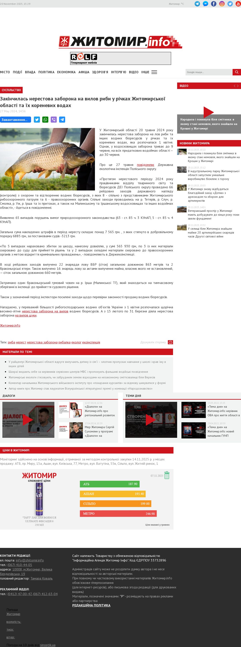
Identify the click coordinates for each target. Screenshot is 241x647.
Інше (145, 72)
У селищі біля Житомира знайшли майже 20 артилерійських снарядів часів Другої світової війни (211, 232)
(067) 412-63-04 (45, 594)
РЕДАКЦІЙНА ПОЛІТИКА (91, 605)
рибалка (64, 342)
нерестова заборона (42, 342)
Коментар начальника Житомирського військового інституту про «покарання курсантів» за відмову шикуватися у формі (87, 383)
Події (17, 72)
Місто (5, 72)
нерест (21, 342)
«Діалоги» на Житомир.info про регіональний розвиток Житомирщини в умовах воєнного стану (100, 415)
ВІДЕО (134, 72)
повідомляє (145, 164)
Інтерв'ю (118, 72)
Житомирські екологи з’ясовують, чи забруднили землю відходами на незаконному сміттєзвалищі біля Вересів (82, 377)
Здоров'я (100, 72)
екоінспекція (91, 342)
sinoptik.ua (47, 645)
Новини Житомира (194, 143)
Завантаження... (14, 119)
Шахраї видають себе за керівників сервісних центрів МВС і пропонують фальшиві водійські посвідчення (78, 372)
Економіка (66, 72)
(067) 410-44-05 (20, 565)
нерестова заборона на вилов (45, 311)
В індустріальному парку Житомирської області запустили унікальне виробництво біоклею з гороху (213, 175)
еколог (76, 342)
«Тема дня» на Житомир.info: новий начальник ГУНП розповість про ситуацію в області (223, 435)
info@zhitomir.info (30, 560)
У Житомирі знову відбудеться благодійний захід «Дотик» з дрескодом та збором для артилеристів (208, 195)
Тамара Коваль (41, 578)
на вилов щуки (25, 315)
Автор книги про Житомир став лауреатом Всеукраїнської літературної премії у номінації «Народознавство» (81, 388)
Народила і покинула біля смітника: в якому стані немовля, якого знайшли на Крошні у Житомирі (214, 157)
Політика (46, 72)
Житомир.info (10, 325)
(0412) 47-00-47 (20, 594)
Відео (184, 86)
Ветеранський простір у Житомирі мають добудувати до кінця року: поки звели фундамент (213, 214)
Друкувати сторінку (153, 342)
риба (11, 342)
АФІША (84, 72)
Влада (30, 72)
